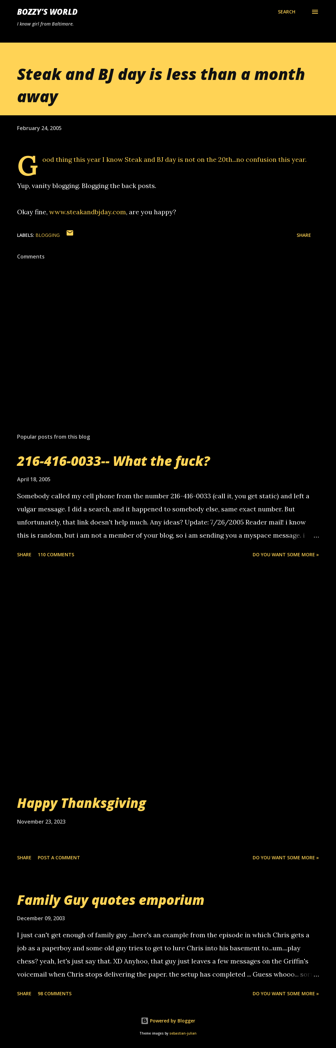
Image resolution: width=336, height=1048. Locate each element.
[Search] (286, 12)
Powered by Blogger (168, 1021)
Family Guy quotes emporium (110, 900)
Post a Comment (59, 857)
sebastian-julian (183, 1033)
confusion (261, 159)
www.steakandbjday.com (87, 212)
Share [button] (304, 235)
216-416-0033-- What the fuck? (113, 461)
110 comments (56, 554)
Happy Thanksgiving (81, 803)
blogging (47, 235)
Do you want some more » (286, 554)
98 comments (55, 993)
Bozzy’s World (47, 11)
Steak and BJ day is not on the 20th (178, 159)
